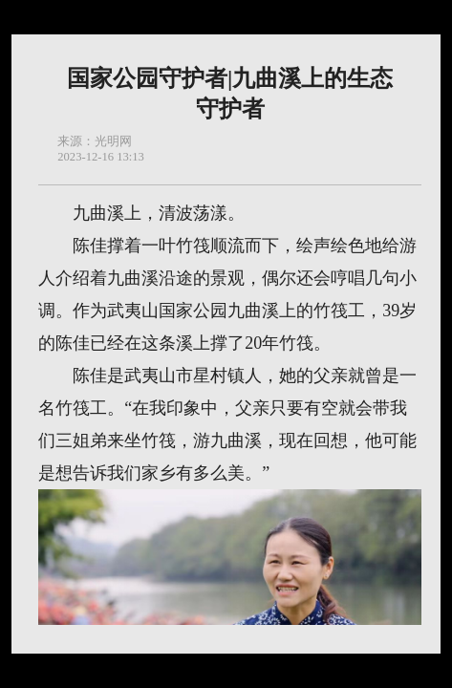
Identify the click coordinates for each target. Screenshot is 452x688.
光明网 (113, 141)
